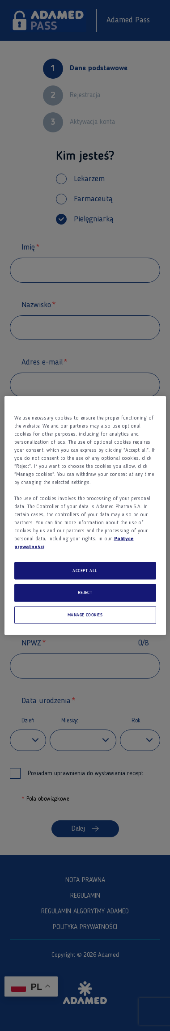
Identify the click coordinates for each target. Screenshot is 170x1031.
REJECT (85, 593)
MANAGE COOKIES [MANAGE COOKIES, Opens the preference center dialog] (85, 615)
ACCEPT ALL (85, 571)
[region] (85, 515)
